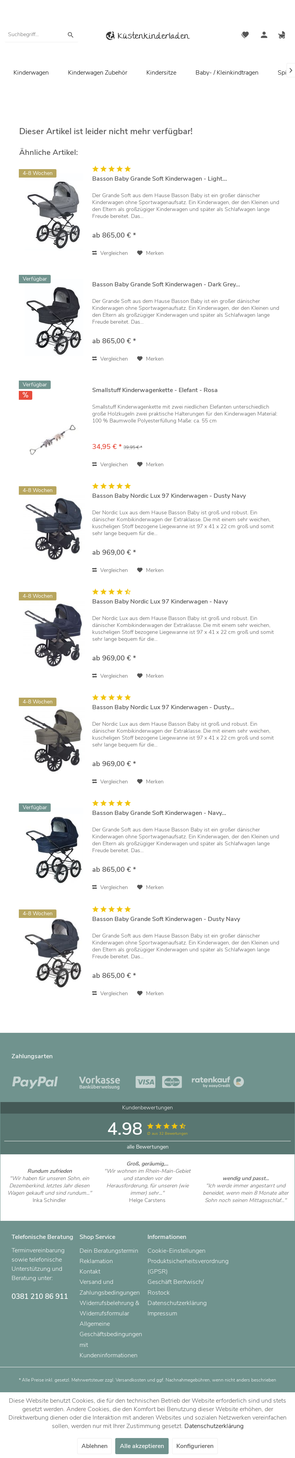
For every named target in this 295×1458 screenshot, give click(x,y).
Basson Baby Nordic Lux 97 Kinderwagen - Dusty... (163, 707)
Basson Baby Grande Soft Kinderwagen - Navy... (159, 813)
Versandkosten (131, 1380)
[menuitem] (41, 34)
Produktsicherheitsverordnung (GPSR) (180, 1266)
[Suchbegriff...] (41, 34)
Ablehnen (94, 1446)
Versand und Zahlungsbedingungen (110, 1287)
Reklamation (96, 1261)
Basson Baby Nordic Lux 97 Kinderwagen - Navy (160, 602)
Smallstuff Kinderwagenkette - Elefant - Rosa (155, 390)
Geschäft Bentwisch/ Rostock (176, 1287)
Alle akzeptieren (142, 1446)
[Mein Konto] (264, 35)
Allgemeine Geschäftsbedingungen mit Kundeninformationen (111, 1340)
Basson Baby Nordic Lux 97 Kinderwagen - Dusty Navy (169, 496)
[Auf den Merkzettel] (150, 253)
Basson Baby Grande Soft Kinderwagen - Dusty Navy (166, 919)
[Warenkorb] (282, 35)
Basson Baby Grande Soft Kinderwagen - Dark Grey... (166, 285)
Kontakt (90, 1271)
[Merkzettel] (245, 35)
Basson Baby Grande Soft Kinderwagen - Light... (159, 179)
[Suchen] (70, 34)
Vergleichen (110, 253)
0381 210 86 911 (40, 1297)
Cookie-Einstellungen (177, 1251)
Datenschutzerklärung (177, 1303)
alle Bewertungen (148, 1146)
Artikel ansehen (49, 1207)
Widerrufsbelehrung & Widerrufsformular (109, 1308)
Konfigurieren (195, 1446)
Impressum (162, 1313)
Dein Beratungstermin (109, 1251)
